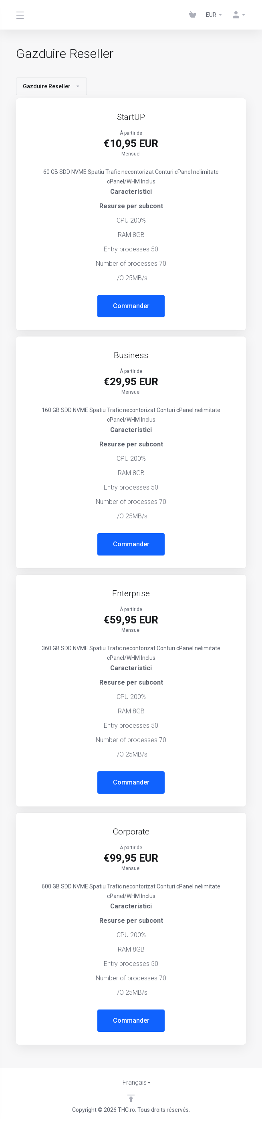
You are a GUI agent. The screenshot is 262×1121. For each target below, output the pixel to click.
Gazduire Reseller (51, 86)
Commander (131, 306)
